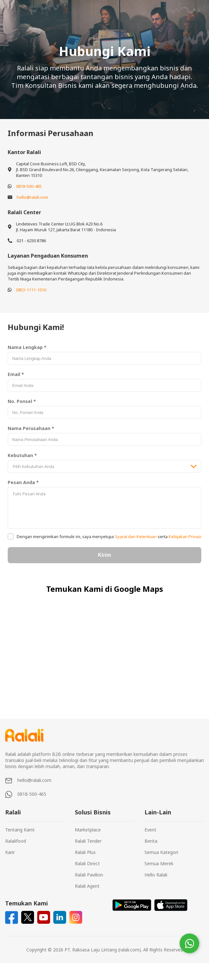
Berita (150, 841)
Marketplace (88, 830)
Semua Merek (158, 863)
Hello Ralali (155, 875)
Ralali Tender (88, 841)
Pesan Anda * (23, 482)
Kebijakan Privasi (184, 536)
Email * (16, 374)
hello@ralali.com (32, 197)
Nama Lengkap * (27, 347)
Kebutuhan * (22, 455)
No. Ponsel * (22, 401)
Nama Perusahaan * (31, 428)
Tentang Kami (19, 830)
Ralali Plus (85, 852)
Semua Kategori (161, 852)
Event (150, 830)
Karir (10, 852)
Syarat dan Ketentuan (136, 536)
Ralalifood (15, 841)
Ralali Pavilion (89, 875)
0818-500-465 (29, 186)
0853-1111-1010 (31, 290)
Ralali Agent (87, 886)
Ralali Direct (87, 863)
